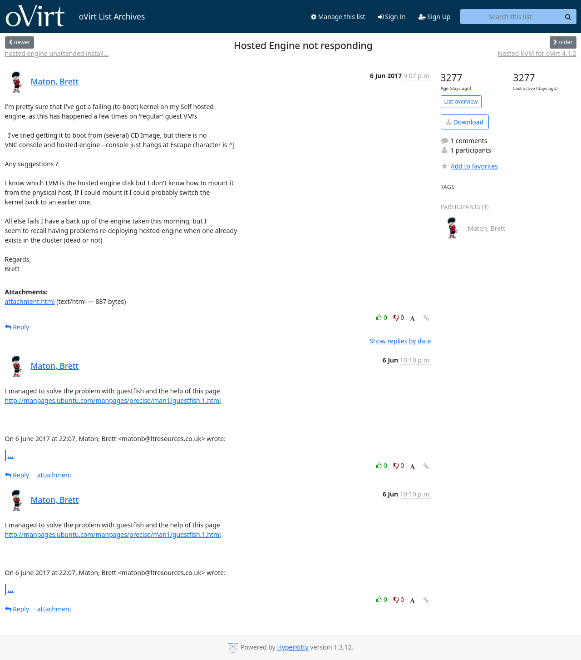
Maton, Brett (55, 81)
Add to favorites (469, 166)
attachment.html (30, 301)
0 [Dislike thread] (399, 317)
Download (464, 122)
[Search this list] (510, 17)
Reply (17, 327)
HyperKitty (292, 647)
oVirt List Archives (75, 16)
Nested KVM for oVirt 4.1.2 (536, 53)
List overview (461, 101)
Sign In (392, 16)
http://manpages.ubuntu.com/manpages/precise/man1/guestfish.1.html (113, 400)
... (11, 455)
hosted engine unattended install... (57, 53)
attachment (54, 475)
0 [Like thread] (382, 317)
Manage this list (338, 16)
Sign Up (435, 16)
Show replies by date (400, 341)
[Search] (568, 17)
